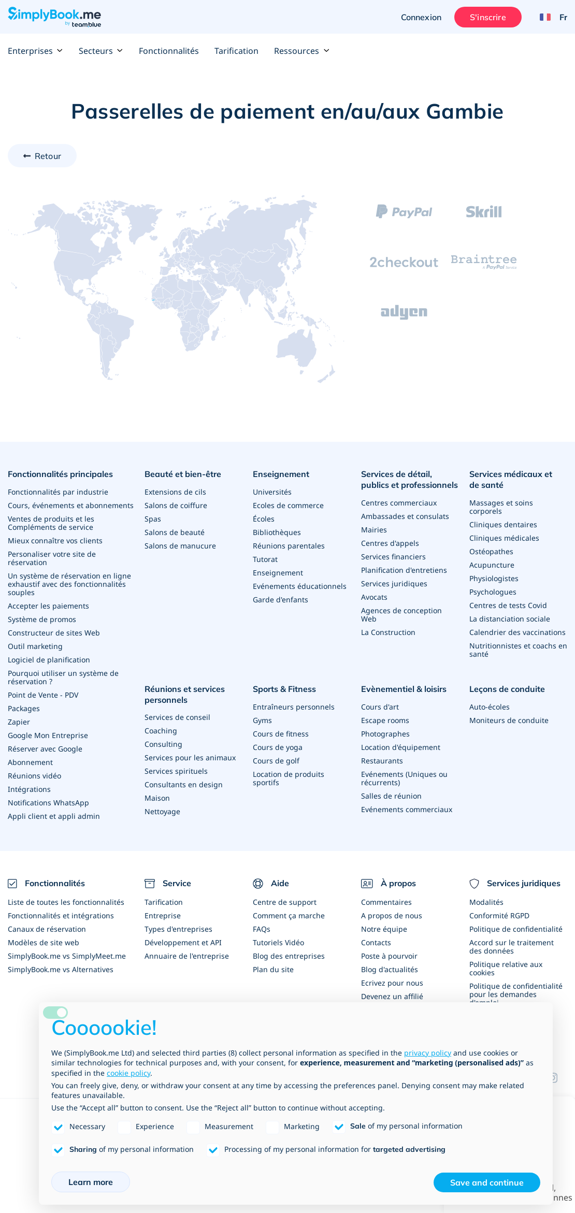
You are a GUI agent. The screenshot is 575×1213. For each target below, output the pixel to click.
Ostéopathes (491, 551)
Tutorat (265, 559)
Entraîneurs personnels (294, 707)
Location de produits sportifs (288, 778)
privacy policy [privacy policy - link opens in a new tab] (427, 1053)
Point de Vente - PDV (43, 695)
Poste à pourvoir (389, 956)
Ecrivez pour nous (392, 983)
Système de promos (42, 619)
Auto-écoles (489, 707)
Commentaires (386, 902)
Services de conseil (177, 717)
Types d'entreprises (178, 929)
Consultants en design (184, 784)
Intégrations (29, 789)
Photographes (385, 734)
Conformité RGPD (499, 915)
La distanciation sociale (509, 619)
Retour (48, 156)
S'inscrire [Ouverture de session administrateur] (488, 17)
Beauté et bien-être (183, 474)
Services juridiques (394, 583)
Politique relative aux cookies (505, 968)
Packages (24, 708)
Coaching (161, 730)
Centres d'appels (390, 543)
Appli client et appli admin (54, 816)
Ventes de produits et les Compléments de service (51, 523)
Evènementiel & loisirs (404, 689)
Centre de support (285, 902)
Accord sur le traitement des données (511, 946)
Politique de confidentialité (516, 929)
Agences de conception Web (401, 614)
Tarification (236, 50)
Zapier (19, 722)
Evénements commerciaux (406, 809)
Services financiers (393, 556)
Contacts (376, 942)
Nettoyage (162, 811)
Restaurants (382, 761)
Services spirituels (176, 771)
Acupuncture (491, 565)
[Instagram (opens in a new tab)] (557, 1077)
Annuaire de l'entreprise (187, 956)
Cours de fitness (281, 734)
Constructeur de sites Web (54, 633)
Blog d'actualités (389, 969)
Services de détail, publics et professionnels (409, 479)
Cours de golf (276, 761)
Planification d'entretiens (404, 570)
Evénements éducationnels (300, 586)
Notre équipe (384, 929)
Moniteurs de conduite (509, 720)
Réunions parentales (289, 546)
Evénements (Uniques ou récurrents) (404, 778)
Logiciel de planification (49, 660)
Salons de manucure (180, 546)
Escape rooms (385, 720)
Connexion (421, 17)
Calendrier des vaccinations (517, 632)
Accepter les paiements (48, 606)
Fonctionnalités (169, 50)
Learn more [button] (90, 1182)
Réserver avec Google (45, 749)
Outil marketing (35, 646)
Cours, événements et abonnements (71, 505)
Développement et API (183, 942)
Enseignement (281, 474)
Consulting (163, 744)
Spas (153, 519)
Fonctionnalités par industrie (58, 492)
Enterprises (35, 50)
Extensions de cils (175, 492)
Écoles (264, 519)
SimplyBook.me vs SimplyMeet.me (67, 956)
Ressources (301, 50)
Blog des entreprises (289, 956)
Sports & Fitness (284, 689)
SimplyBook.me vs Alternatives (60, 969)
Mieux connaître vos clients (55, 540)
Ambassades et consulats (405, 516)
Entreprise (163, 915)
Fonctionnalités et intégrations (61, 915)
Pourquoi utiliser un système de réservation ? (63, 677)
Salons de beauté (175, 532)
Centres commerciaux (399, 503)
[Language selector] (549, 17)
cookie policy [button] (128, 1073)
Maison (157, 798)
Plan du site (273, 969)
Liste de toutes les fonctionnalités (66, 902)
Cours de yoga (278, 747)
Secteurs (101, 50)
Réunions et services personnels (185, 694)
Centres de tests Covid (508, 605)
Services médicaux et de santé (510, 479)
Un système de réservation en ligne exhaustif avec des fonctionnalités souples (69, 584)
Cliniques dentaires (503, 524)
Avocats (374, 597)
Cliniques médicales (504, 538)
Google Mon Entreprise (48, 735)
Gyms (262, 720)
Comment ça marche (289, 915)
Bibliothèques (277, 532)
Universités (272, 492)
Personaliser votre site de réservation (52, 558)
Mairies (374, 530)
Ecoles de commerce (288, 505)
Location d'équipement (400, 747)
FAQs (261, 929)
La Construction (388, 632)
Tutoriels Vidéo (278, 942)
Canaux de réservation (47, 929)
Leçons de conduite (507, 689)
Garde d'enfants (280, 599)
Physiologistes (494, 578)
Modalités (486, 902)
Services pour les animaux (190, 757)
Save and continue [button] (487, 1182)
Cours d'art (380, 707)
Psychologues (492, 592)
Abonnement (30, 762)
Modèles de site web (43, 942)
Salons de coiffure (176, 505)
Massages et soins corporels (501, 507)
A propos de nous (391, 915)
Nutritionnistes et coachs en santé (518, 650)
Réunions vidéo (34, 776)
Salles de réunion (391, 796)
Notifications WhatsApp (48, 802)
